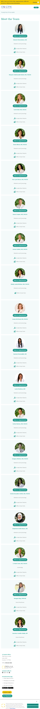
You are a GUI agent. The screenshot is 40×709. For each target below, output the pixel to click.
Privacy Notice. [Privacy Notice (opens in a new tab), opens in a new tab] (12, 708)
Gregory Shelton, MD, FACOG (20, 458)
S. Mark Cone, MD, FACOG (20, 563)
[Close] (37, 701)
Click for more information (13, 3)
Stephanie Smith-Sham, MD (20, 528)
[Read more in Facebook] (3, 672)
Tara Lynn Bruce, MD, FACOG (20, 179)
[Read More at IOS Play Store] (5, 687)
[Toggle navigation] (36, 7)
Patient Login (7, 692)
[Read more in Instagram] (5, 672)
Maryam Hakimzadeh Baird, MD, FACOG (20, 74)
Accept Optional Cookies (33, 704)
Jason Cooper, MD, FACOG (20, 214)
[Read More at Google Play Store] (10, 687)
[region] (20, 704)
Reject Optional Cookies (33, 706)
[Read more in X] (7, 672)
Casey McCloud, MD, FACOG (20, 319)
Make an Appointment (20, 36)
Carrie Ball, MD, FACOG (20, 109)
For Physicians (7, 695)
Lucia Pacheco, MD (20, 389)
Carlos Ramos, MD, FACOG (20, 424)
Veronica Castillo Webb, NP (20, 633)
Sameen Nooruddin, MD (20, 354)
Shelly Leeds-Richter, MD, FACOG (20, 284)
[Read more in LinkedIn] (9, 672)
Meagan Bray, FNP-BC (20, 598)
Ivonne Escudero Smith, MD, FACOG (20, 493)
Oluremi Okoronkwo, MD (20, 39)
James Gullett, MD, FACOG (20, 249)
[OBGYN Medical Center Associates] (6, 7)
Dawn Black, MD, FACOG (20, 144)
